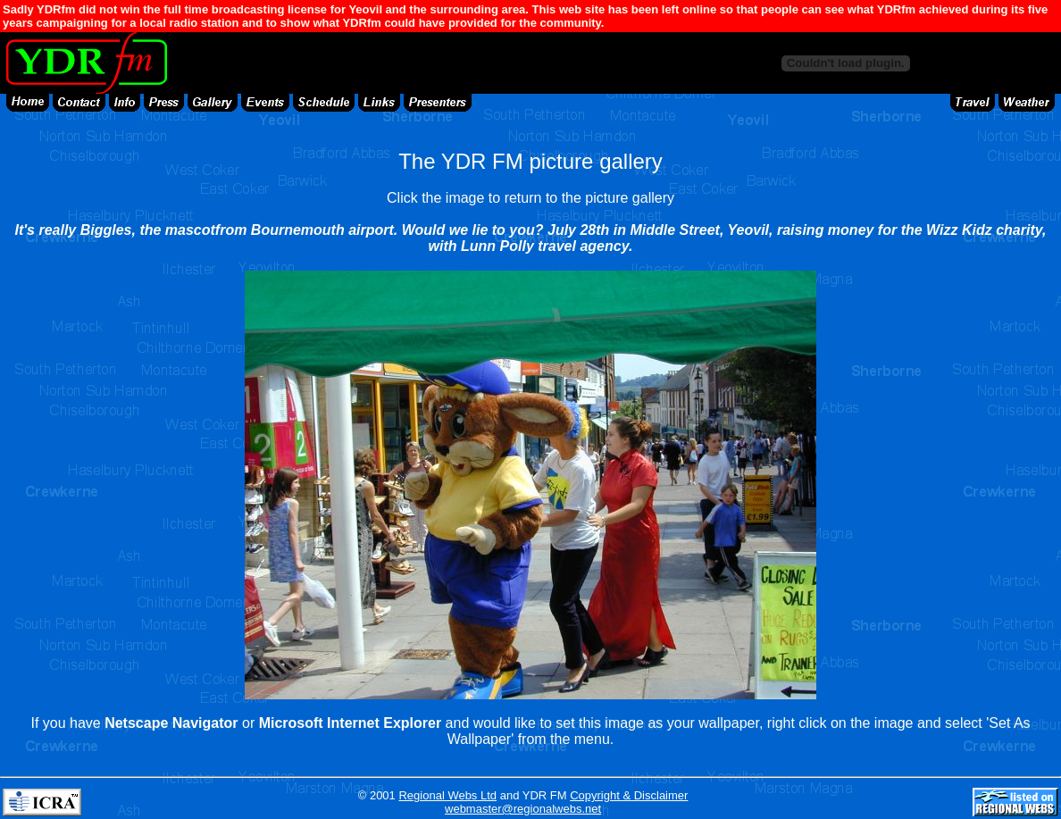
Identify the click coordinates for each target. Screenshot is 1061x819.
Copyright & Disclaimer (629, 795)
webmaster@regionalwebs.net (523, 808)
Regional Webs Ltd (447, 795)
